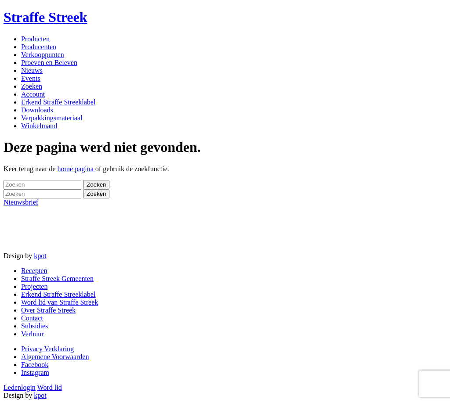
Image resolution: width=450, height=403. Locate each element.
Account (33, 94)
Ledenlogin (20, 387)
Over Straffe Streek (48, 310)
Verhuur (32, 334)
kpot (40, 255)
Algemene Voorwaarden (55, 356)
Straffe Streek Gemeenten (57, 278)
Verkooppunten (42, 54)
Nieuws (32, 70)
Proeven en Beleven (49, 62)
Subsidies (34, 326)
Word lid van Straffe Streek (59, 302)
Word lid (49, 387)
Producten (35, 39)
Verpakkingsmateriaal (52, 118)
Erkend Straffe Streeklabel (58, 102)
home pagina (76, 169)
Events (30, 78)
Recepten (34, 270)
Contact (32, 318)
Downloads (37, 110)
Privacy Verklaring (47, 349)
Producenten (38, 46)
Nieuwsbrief (21, 202)
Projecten (34, 286)
